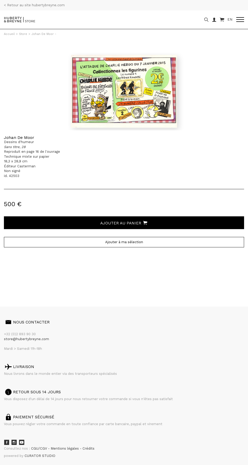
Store (23, 34)
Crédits (88, 448)
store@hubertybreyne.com (26, 339)
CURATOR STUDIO (40, 456)
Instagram (14, 442)
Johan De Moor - (44, 34)
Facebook (6, 442)
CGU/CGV (39, 448)
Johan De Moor (19, 137)
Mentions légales (65, 448)
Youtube (21, 442)
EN (229, 19)
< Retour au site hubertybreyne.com (34, 5)
